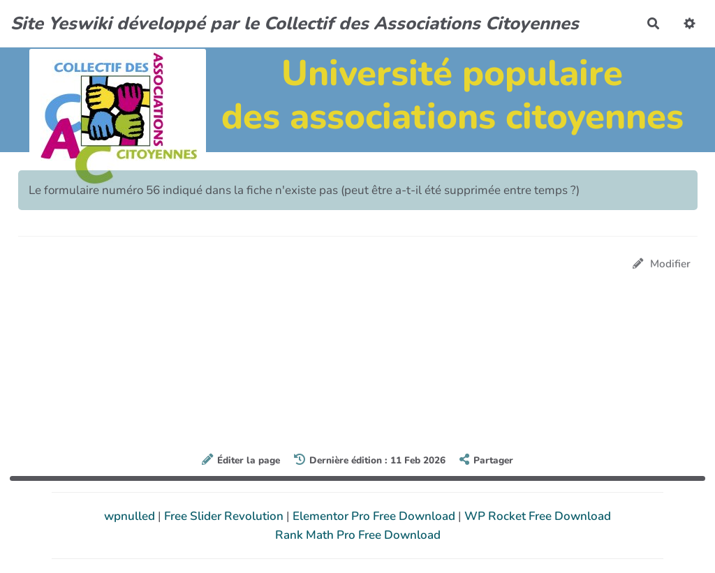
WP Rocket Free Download (537, 516)
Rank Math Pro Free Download (358, 535)
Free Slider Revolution (225, 516)
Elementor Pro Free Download (375, 516)
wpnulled (131, 516)
